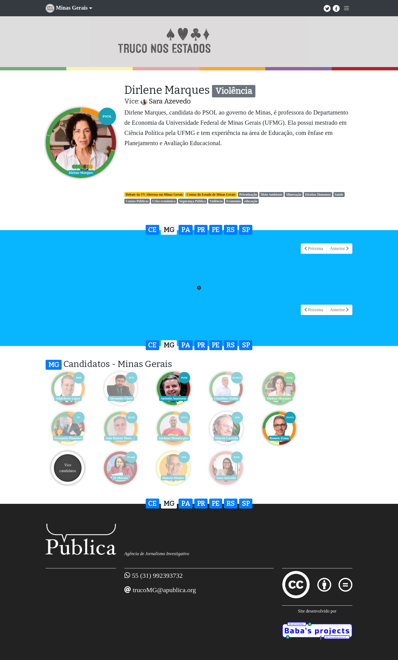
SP (246, 230)
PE (215, 230)
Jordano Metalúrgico (120, 438)
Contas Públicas (137, 201)
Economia (233, 201)
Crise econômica (164, 201)
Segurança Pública (192, 201)
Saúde (338, 194)
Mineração (293, 194)
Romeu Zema (225, 438)
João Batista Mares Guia (68, 438)
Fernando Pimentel (330, 398)
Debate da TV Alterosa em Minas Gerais (154, 194)
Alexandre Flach (120, 398)
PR (201, 230)
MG (169, 230)
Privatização (248, 194)
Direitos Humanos (318, 194)
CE (152, 230)
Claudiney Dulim (225, 398)
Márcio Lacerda (172, 438)
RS (230, 230)
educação (250, 201)
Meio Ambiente (271, 194)
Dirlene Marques (278, 398)
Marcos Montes (67, 478)
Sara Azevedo (170, 101)
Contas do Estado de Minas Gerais (211, 194)
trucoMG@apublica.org (164, 590)
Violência (216, 201)
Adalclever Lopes (68, 398)
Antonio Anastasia (173, 398)
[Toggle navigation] (346, 8)
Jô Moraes (330, 438)
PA (185, 230)
